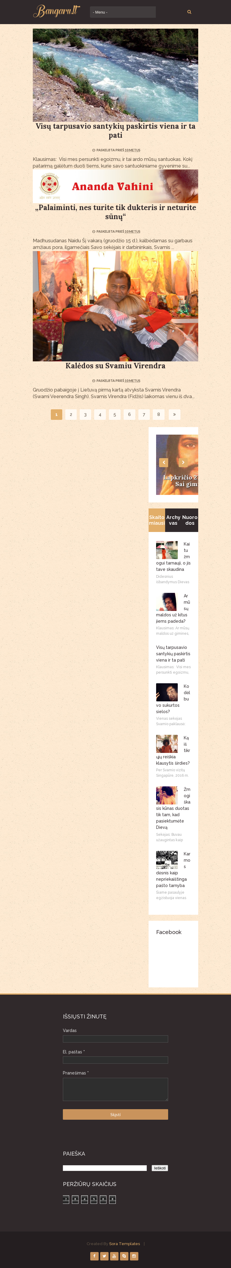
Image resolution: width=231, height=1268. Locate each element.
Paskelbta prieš (111, 150)
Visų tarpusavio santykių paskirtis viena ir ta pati (115, 130)
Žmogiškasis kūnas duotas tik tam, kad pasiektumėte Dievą (173, 808)
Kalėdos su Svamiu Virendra (115, 365)
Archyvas (173, 520)
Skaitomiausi (157, 520)
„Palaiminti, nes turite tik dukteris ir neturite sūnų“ (115, 212)
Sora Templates (124, 1243)
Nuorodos (190, 520)
